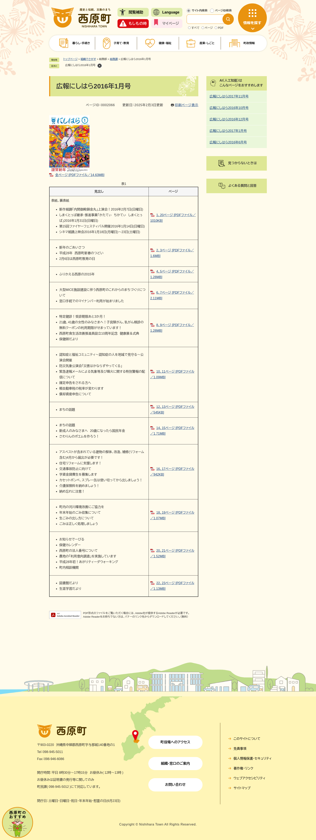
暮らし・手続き (81, 43)
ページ (209, 27)
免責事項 (240, 748)
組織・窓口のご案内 (175, 763)
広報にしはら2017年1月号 (228, 131)
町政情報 (249, 43)
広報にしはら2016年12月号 (229, 119)
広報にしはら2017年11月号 (229, 96)
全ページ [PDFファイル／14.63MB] (79, 175)
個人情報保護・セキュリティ (253, 758)
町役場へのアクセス (175, 742)
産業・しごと (207, 43)
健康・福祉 (165, 43)
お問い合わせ (175, 785)
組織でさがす (88, 59)
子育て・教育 (121, 43)
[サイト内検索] (208, 19)
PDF (220, 27)
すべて (195, 27)
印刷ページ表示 (186, 105)
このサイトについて (247, 738)
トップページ (70, 59)
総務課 (114, 59)
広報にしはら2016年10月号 (229, 108)
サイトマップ (242, 788)
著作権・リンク (243, 768)
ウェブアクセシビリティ (250, 778)
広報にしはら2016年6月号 (228, 142)
